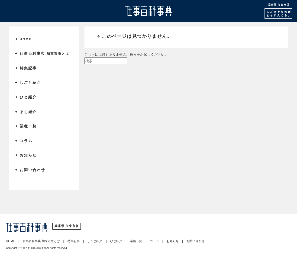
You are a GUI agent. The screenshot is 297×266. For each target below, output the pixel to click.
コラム (26, 141)
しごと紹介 (30, 82)
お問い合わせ (32, 170)
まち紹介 (28, 112)
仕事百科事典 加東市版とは (41, 241)
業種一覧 (28, 126)
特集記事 (28, 68)
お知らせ (28, 155)
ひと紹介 (28, 97)
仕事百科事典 (44, 53)
